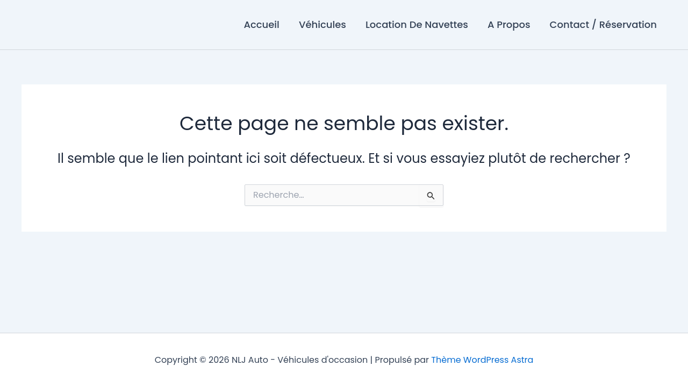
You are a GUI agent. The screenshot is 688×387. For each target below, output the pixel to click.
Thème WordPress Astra (482, 360)
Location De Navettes (417, 24)
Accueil (261, 24)
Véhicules (322, 24)
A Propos (509, 24)
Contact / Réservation (603, 24)
